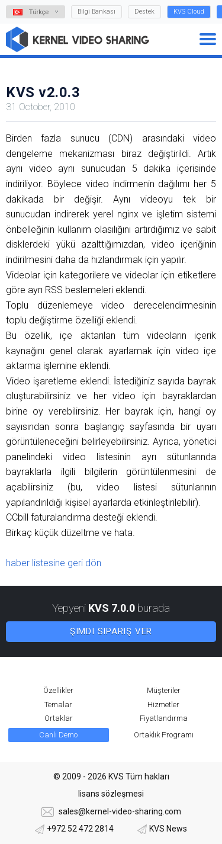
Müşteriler (164, 690)
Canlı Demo (58, 734)
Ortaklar (58, 718)
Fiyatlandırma (164, 718)
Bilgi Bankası (96, 11)
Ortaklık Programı (164, 734)
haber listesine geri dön (53, 563)
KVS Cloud (188, 11)
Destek (144, 11)
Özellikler (58, 690)
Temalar (58, 704)
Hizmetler (163, 704)
